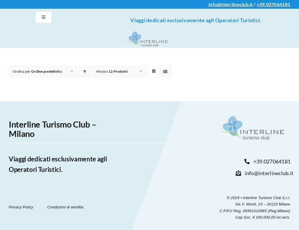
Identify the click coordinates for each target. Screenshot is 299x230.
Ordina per (37, 71)
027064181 (278, 4)
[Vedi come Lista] (165, 71)
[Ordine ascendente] (85, 71)
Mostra (112, 71)
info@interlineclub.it (230, 4)
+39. (261, 4)
